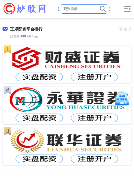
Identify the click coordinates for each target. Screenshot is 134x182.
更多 (125, 29)
